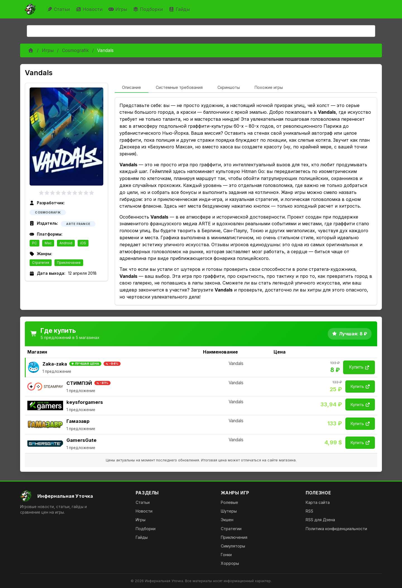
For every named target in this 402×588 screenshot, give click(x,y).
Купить (359, 367)
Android (65, 243)
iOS (83, 243)
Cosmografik (75, 50)
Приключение (69, 262)
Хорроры (230, 563)
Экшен (227, 519)
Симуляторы (233, 546)
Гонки (226, 554)
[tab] (132, 88)
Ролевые (229, 502)
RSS (309, 511)
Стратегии (231, 528)
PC (34, 243)
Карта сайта (318, 502)
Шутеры (229, 511)
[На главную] (73, 496)
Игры (118, 9)
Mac (48, 243)
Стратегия (40, 262)
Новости (90, 9)
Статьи (59, 9)
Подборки (148, 9)
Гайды (180, 9)
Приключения (234, 537)
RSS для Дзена (320, 519)
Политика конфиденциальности (336, 528)
